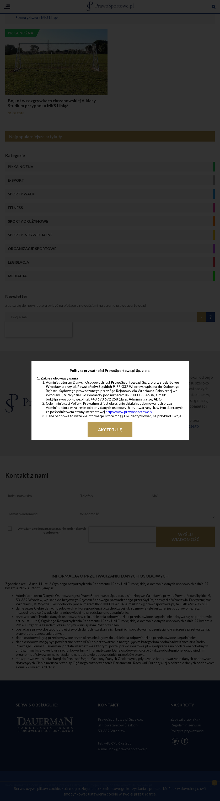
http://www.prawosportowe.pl (129, 412)
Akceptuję (110, 429)
